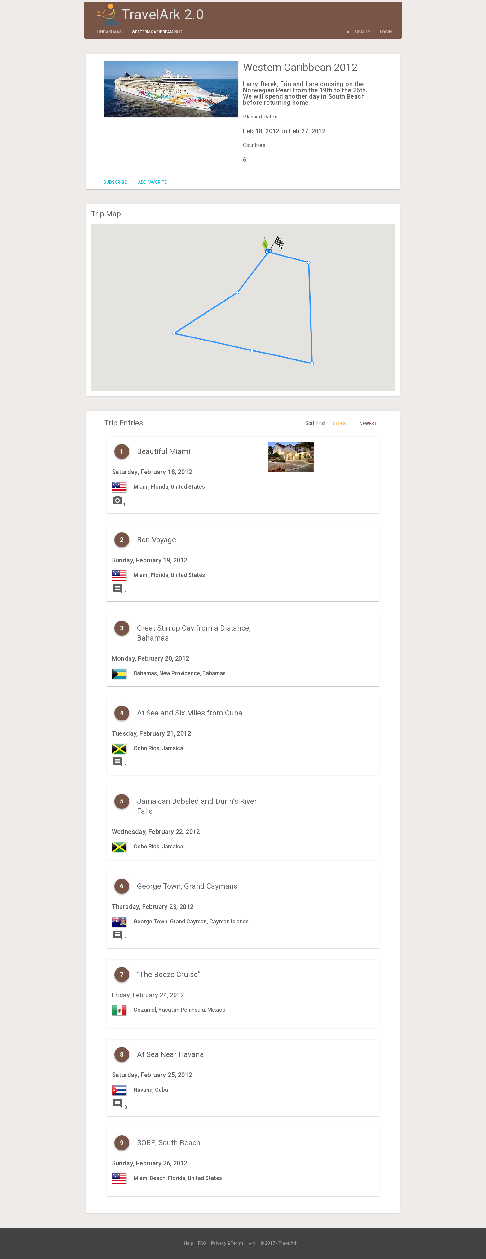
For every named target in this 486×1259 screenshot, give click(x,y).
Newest (368, 423)
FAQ (202, 1243)
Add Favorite (152, 182)
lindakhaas (109, 31)
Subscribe (115, 182)
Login (386, 31)
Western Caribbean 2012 (157, 31)
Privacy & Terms (227, 1243)
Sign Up (362, 31)
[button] (252, 350)
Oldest (340, 423)
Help (188, 1243)
